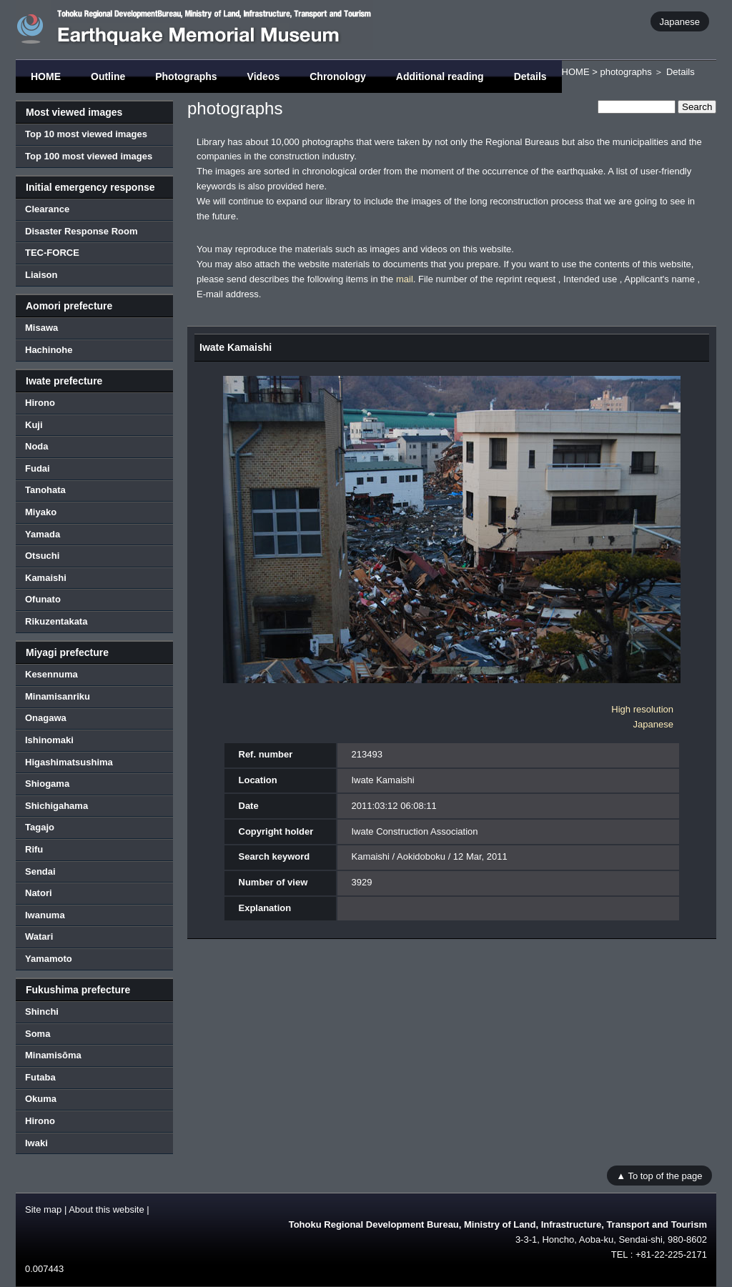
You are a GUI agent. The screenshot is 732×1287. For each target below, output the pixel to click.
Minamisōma (53, 1055)
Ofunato (43, 599)
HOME (46, 76)
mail (404, 279)
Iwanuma (45, 915)
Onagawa (45, 717)
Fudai (37, 468)
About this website (106, 1209)
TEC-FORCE (52, 252)
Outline (108, 76)
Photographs (186, 76)
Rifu (34, 849)
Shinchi (42, 1011)
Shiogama (47, 783)
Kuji (34, 424)
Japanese (680, 21)
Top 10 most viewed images (86, 134)
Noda (37, 446)
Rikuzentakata (56, 621)
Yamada (42, 534)
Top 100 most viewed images (88, 156)
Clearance (47, 209)
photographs (625, 71)
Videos (263, 76)
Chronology (338, 76)
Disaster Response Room (81, 231)
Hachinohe (48, 349)
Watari (39, 936)
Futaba (40, 1077)
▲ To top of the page (659, 1175)
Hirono (40, 402)
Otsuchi (42, 555)
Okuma (40, 1098)
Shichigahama (56, 805)
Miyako (40, 512)
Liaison (41, 274)
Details (530, 76)
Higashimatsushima (69, 762)
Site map (43, 1209)
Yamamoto (48, 958)
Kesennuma (51, 674)
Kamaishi (45, 577)
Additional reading (440, 76)
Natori (38, 893)
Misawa (41, 327)
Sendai (40, 871)
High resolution (642, 709)
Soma (37, 1033)
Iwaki (36, 1143)
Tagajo (39, 827)
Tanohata (45, 490)
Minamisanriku (57, 696)
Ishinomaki (49, 740)
